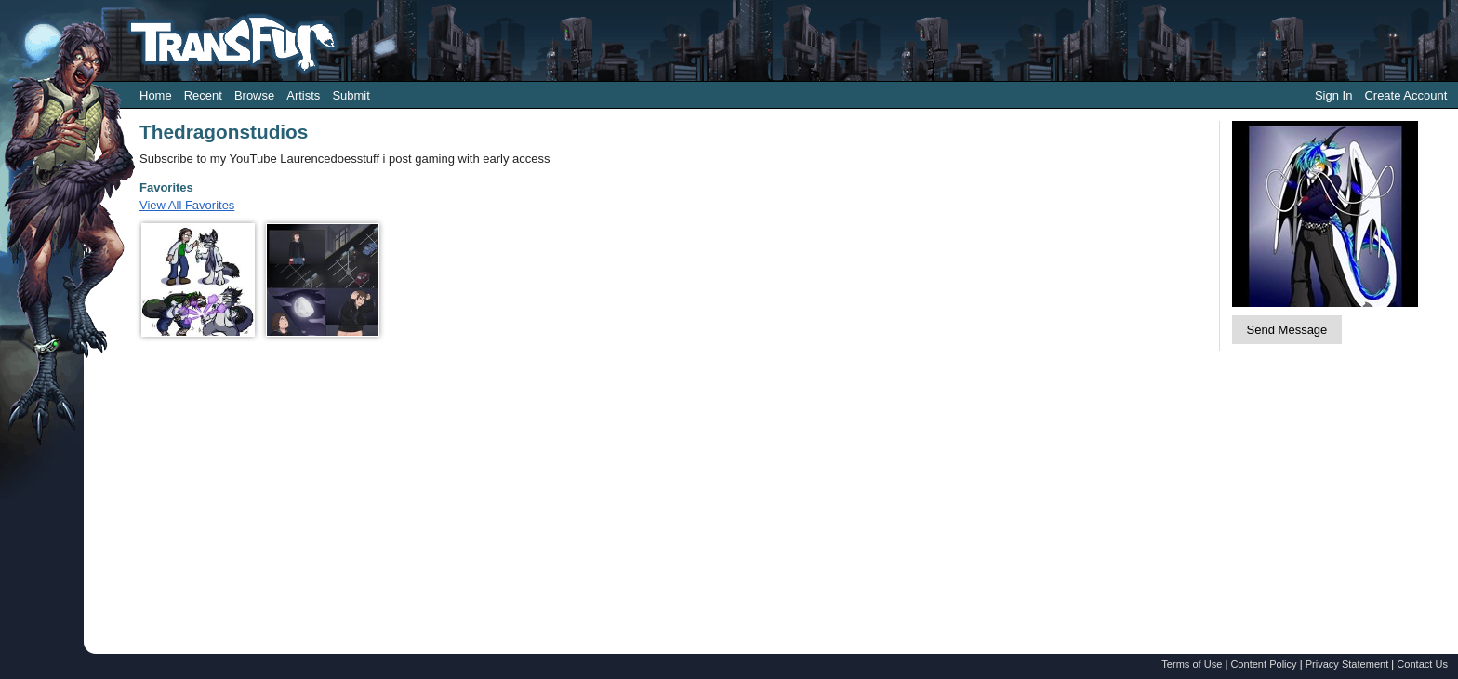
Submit (350, 95)
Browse (254, 95)
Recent (203, 95)
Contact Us (1422, 664)
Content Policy (1263, 664)
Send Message (1287, 330)
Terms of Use (1191, 664)
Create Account (1405, 95)
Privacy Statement (1347, 664)
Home (155, 95)
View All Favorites (186, 205)
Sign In (1333, 95)
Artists (303, 95)
